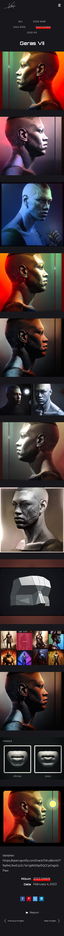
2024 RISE (19, 27)
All (20, 21)
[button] (32, 912)
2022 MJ (32, 32)
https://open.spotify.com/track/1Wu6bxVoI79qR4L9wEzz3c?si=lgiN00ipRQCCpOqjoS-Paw (32, 865)
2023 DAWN (43, 27)
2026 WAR (39, 21)
